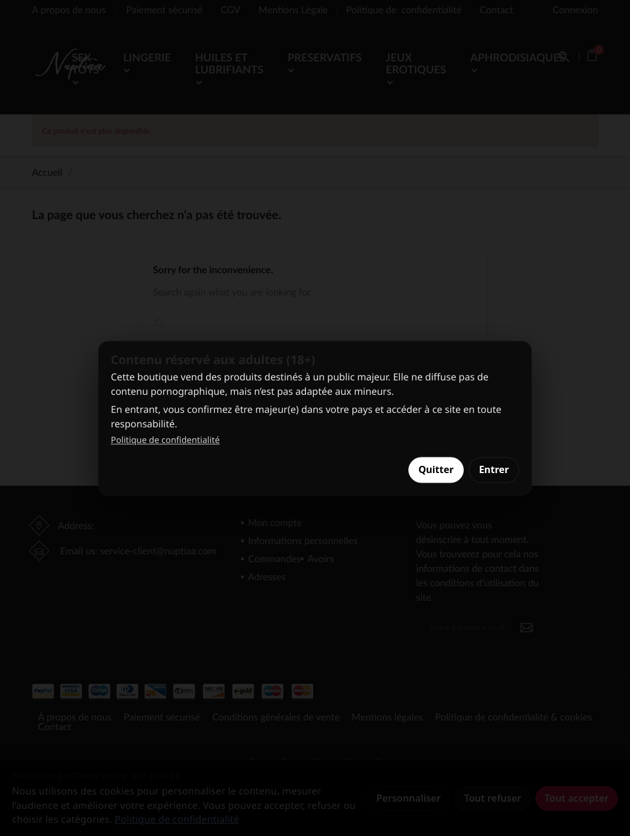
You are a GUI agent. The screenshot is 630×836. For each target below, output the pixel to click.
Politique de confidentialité (165, 441)
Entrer (494, 470)
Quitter (436, 470)
